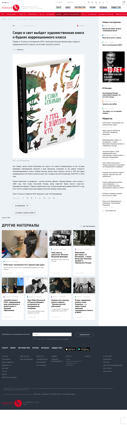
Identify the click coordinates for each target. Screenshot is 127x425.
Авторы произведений (112, 365)
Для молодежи (26, 359)
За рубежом (92, 14)
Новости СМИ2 (6, 217)
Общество (116, 7)
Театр (58, 7)
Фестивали (41, 362)
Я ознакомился (40, 339)
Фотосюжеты (7, 362)
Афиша (58, 14)
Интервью (6, 359)
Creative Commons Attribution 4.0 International (54, 394)
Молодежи (50, 14)
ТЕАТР (106, 42)
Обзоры (5, 368)
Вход (124, 4)
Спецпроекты (33, 14)
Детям (42, 14)
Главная (4, 19)
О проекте (59, 2)
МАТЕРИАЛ (15, 261)
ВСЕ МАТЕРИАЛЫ (89, 226)
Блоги (4, 374)
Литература (80, 7)
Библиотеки (69, 365)
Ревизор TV (6, 365)
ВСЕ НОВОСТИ (111, 211)
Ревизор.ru (20, 49)
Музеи (93, 7)
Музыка (103, 7)
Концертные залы (71, 363)
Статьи (114, 26)
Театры (68, 359)
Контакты (107, 371)
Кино (67, 7)
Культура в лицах (9, 377)
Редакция (107, 359)
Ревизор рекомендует (71, 14)
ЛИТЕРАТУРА (107, 101)
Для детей (24, 356)
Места (84, 14)
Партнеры (107, 368)
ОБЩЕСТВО (107, 26)
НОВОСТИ (81, 25)
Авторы (106, 362)
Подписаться (85, 335)
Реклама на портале (106, 14)
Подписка (70, 2)
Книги (87, 356)
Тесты (4, 371)
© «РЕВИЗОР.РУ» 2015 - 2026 (31, 403)
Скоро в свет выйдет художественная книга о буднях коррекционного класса (39, 19)
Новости (22, 14)
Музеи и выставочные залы (74, 361)
